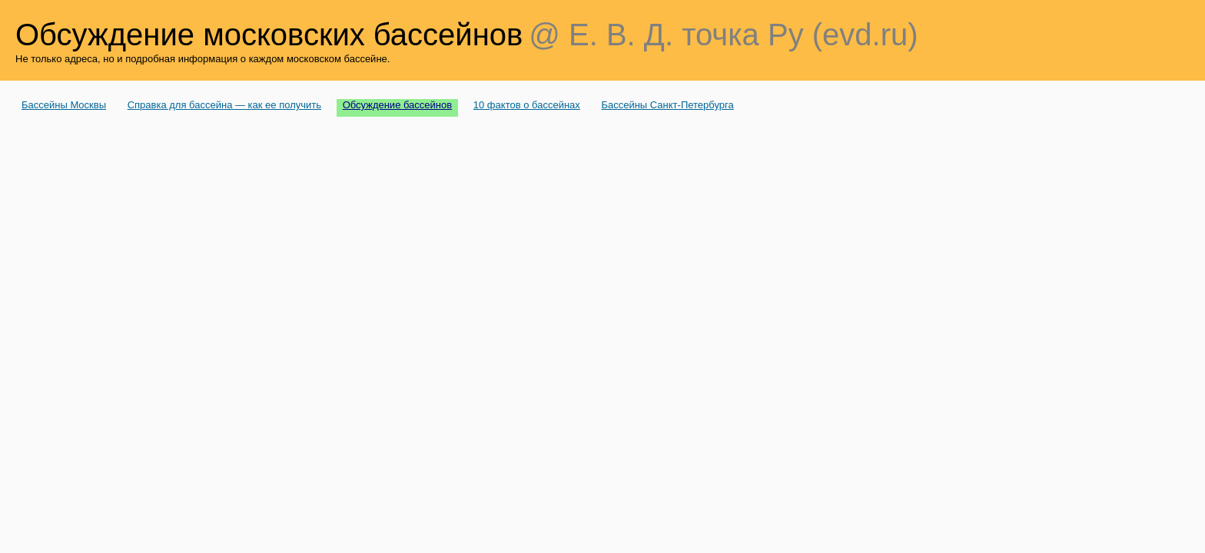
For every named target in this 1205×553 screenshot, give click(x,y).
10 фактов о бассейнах (526, 105)
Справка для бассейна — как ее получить (224, 105)
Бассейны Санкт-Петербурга (667, 105)
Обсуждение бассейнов (398, 105)
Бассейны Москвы (64, 105)
